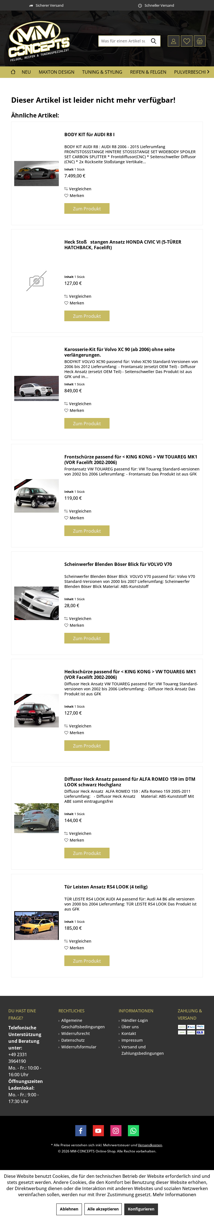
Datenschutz (73, 1040)
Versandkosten (150, 1145)
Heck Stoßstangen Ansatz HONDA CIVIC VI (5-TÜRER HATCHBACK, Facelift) (122, 244)
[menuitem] (200, 41)
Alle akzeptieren (103, 1209)
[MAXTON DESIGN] (56, 72)
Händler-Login (134, 1020)
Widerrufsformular (78, 1046)
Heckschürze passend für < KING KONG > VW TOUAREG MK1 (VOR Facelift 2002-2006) (130, 674)
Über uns (130, 1026)
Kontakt (128, 1033)
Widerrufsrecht (75, 1033)
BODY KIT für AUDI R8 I (89, 135)
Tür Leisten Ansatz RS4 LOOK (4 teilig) (105, 887)
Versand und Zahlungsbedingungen (142, 1050)
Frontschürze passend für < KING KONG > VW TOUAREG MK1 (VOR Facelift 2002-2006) (130, 459)
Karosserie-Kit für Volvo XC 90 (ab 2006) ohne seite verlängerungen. (119, 352)
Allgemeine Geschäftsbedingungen (83, 1024)
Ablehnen (69, 1209)
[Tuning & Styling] (102, 72)
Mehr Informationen (174, 1194)
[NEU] (26, 72)
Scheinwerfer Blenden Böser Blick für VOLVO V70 (118, 564)
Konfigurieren (141, 1209)
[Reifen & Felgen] (148, 72)
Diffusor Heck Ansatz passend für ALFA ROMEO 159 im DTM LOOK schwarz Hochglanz (129, 781)
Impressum (132, 1040)
